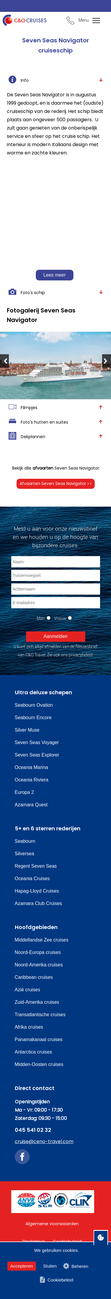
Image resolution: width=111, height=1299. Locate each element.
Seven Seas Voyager (37, 742)
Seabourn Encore (33, 717)
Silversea (24, 853)
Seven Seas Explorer (37, 754)
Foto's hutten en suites (55, 421)
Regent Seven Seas (36, 866)
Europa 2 (24, 792)
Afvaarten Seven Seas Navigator (56, 484)
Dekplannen (55, 436)
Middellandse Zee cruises (41, 939)
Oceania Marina (31, 767)
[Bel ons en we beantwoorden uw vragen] (70, 21)
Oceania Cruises (32, 878)
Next (106, 361)
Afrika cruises (29, 1027)
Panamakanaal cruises (39, 1039)
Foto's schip (55, 292)
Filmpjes (55, 407)
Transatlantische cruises (40, 1014)
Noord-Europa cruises (38, 952)
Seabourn (25, 841)
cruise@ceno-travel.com (44, 1141)
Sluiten (50, 1265)
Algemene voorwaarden (52, 1223)
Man (41, 618)
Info (55, 79)
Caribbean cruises (34, 977)
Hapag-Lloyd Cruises (37, 890)
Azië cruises (27, 989)
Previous (4, 361)
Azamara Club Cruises (38, 903)
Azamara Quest (31, 804)
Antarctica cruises (33, 1051)
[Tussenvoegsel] (55, 575)
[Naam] (55, 561)
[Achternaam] (55, 589)
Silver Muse (27, 730)
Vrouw (60, 618)
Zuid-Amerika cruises (37, 1002)
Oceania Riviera (32, 779)
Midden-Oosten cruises (39, 1064)
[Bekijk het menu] (92, 21)
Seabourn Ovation (34, 705)
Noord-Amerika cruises (39, 964)
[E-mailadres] (55, 602)
